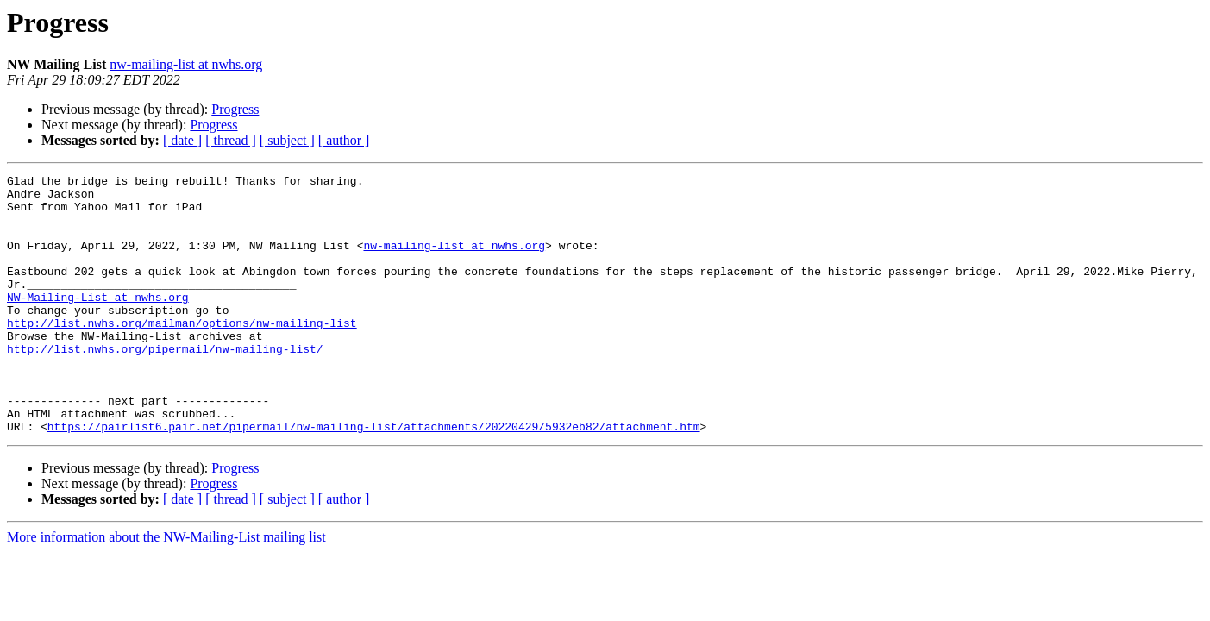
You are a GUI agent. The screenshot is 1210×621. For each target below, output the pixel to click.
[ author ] (344, 140)
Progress (235, 109)
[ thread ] (230, 140)
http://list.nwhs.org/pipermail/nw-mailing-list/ (165, 384)
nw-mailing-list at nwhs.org (186, 64)
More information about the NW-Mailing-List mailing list (166, 588)
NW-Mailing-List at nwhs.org (98, 322)
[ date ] (182, 140)
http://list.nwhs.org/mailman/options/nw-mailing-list (182, 353)
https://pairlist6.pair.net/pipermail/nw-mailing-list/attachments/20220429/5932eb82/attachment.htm (373, 478)
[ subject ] (287, 140)
